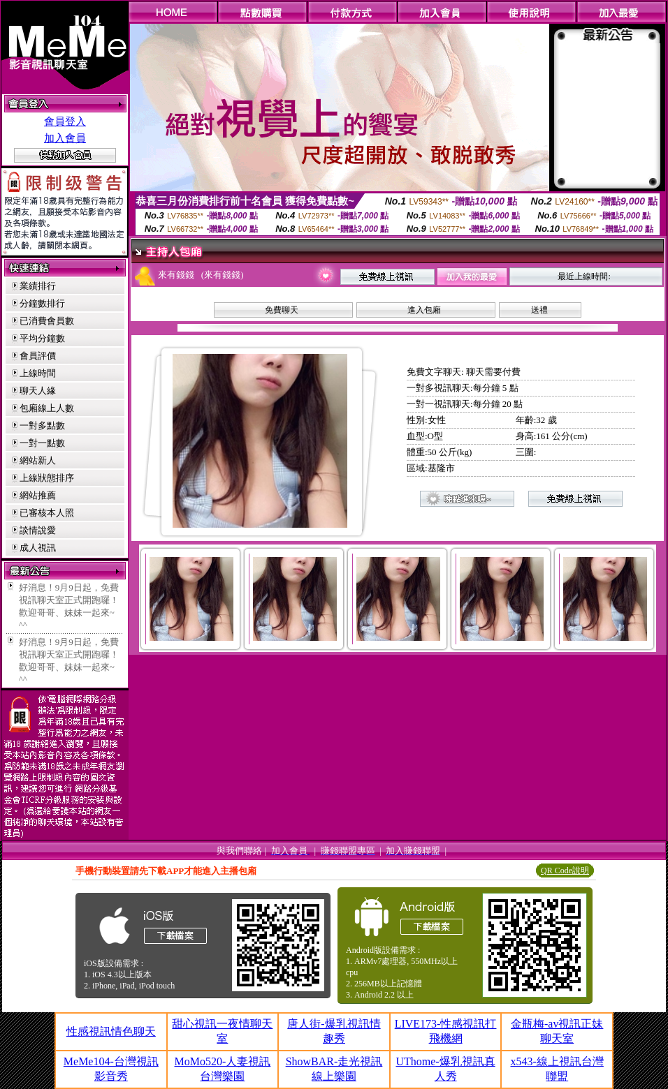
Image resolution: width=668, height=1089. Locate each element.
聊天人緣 (38, 390)
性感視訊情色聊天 (111, 1031)
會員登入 (65, 121)
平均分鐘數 (42, 338)
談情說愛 (38, 530)
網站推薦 (38, 495)
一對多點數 (42, 425)
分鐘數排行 (42, 303)
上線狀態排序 (47, 478)
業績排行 (38, 286)
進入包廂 (424, 310)
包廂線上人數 (47, 408)
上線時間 (38, 373)
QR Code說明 (565, 870)
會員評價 (38, 355)
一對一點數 (42, 443)
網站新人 (38, 460)
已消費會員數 (47, 321)
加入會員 (65, 138)
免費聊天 (281, 310)
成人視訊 (38, 547)
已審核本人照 (47, 513)
